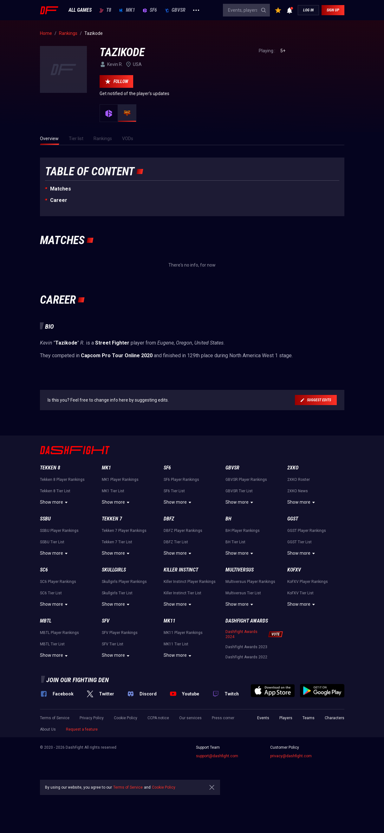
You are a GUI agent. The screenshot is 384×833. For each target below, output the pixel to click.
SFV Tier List (112, 644)
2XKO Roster (298, 479)
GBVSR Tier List (239, 491)
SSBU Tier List (52, 542)
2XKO (292, 468)
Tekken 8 (50, 468)
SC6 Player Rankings (58, 581)
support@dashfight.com (217, 756)
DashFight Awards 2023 (246, 647)
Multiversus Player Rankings (250, 581)
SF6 (150, 10)
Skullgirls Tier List (117, 593)
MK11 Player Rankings (183, 632)
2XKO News (297, 491)
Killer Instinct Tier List (182, 593)
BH (228, 519)
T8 (105, 10)
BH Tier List (235, 542)
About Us (48, 729)
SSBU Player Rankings (59, 530)
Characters (334, 718)
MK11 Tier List (176, 644)
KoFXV (294, 570)
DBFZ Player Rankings (183, 530)
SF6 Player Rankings (181, 479)
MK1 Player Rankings (120, 479)
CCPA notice (158, 718)
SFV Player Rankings (120, 632)
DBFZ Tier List (176, 542)
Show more (54, 502)
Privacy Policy (92, 718)
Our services (190, 718)
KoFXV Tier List (300, 593)
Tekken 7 (112, 519)
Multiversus (239, 570)
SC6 (44, 570)
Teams (309, 718)
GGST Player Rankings (306, 530)
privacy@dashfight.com (291, 756)
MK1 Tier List (113, 491)
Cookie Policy (125, 718)
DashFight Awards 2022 (246, 657)
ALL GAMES (80, 10)
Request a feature (82, 729)
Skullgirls (114, 570)
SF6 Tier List (174, 491)
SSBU (45, 519)
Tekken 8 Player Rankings (62, 479)
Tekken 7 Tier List (117, 542)
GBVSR (175, 10)
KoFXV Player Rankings (307, 581)
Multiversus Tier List (243, 593)
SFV (105, 621)
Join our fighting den (77, 680)
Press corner (223, 718)
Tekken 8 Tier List (55, 491)
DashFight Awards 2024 (241, 634)
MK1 (127, 10)
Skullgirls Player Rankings (124, 581)
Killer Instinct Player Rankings (190, 581)
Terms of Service (54, 718)
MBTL (45, 621)
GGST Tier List (299, 542)
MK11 (169, 621)
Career (58, 200)
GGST (292, 519)
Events (263, 718)
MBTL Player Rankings (59, 632)
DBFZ (169, 519)
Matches (60, 189)
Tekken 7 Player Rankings (124, 530)
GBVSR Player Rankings (246, 479)
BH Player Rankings (242, 530)
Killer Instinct (181, 570)
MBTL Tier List (52, 644)
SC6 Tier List (51, 593)
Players (285, 718)
